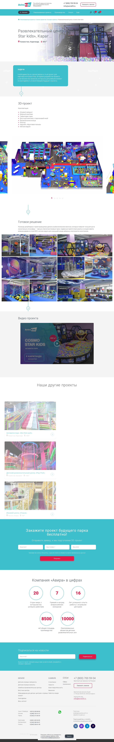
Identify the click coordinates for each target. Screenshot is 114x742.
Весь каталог (22, 701)
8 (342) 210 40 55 (35, 715)
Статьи (65, 678)
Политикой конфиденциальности (50, 737)
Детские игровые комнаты (26, 685)
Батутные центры (24, 690)
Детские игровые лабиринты (27, 682)
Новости (51, 685)
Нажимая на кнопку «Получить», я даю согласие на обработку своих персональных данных (57, 553)
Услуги (66, 12)
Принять (69, 736)
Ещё (78, 12)
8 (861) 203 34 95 (35, 720)
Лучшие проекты (52, 19)
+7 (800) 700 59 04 (71, 3)
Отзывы (72, 12)
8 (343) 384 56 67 (35, 722)
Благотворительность (56, 687)
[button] (51, 198)
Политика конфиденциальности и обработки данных (80, 713)
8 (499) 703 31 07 (35, 713)
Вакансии (52, 690)
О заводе (52, 678)
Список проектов (41, 19)
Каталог (25, 12)
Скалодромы (22, 698)
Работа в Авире (54, 693)
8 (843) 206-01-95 (35, 724)
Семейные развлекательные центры (30, 687)
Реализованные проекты (42, 12)
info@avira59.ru (70, 6)
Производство (57, 12)
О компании (52, 682)
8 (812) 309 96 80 (35, 711)
